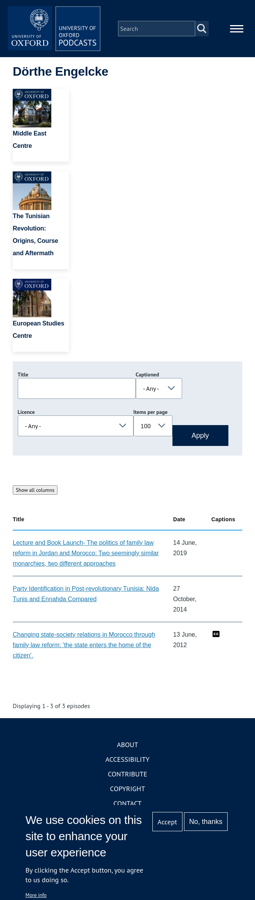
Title (23, 374)
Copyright (127, 788)
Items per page (150, 411)
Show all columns (35, 489)
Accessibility (127, 759)
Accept (167, 821)
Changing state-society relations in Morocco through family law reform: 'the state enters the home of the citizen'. (84, 645)
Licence (26, 411)
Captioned (147, 374)
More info (36, 895)
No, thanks (205, 821)
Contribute (127, 773)
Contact (127, 803)
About (127, 744)
